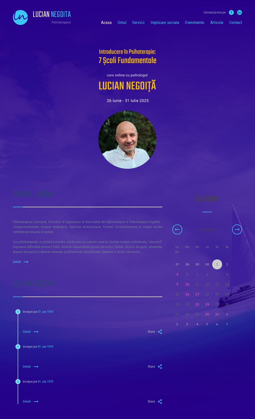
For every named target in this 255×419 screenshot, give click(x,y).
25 (217, 304)
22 (187, 304)
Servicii (138, 22)
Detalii (20, 261)
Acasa (106, 22)
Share (155, 331)
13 (217, 284)
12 (207, 284)
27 (177, 314)
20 (227, 294)
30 (207, 314)
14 (227, 284)
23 (197, 304)
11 (197, 284)
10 (187, 284)
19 (217, 294)
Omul (122, 22)
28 (187, 314)
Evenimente (194, 22)
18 (207, 294)
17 (197, 294)
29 (197, 314)
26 (227, 304)
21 (177, 304)
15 (177, 294)
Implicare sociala (165, 22)
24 (207, 304)
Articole (216, 22)
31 (217, 314)
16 (187, 294)
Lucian (52, 15)
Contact (235, 22)
